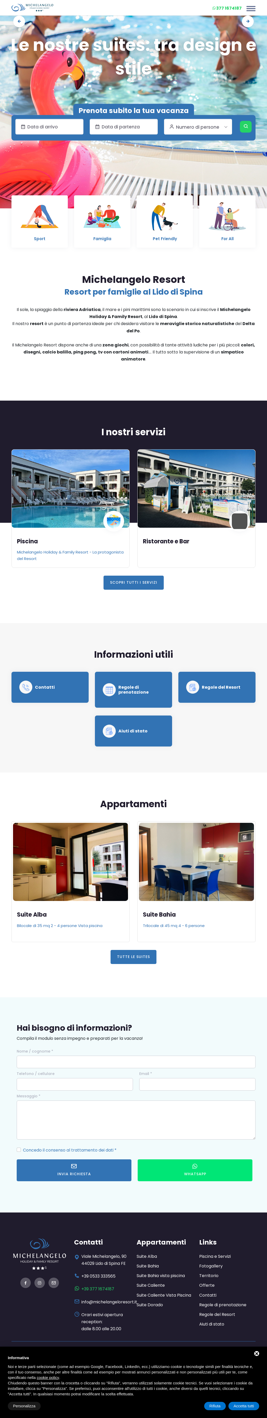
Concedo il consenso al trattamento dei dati (68, 1150)
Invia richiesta (74, 1170)
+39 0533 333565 (98, 1276)
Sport (39, 238)
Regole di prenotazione (133, 689)
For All (227, 238)
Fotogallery (211, 1266)
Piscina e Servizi (215, 1256)
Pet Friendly (165, 238)
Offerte (207, 1285)
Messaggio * (28, 1096)
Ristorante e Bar (166, 541)
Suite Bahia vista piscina (161, 1276)
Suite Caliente (151, 1285)
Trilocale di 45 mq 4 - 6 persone (174, 925)
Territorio (209, 1276)
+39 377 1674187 (97, 1289)
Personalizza (24, 1406)
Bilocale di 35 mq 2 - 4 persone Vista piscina (59, 925)
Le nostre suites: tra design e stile (133, 56)
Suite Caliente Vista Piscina (164, 1295)
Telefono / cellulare (35, 1073)
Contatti (45, 687)
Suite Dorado (150, 1305)
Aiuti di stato (133, 731)
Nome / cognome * (35, 1051)
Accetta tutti (244, 1406)
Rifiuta (215, 1406)
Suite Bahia (159, 915)
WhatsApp (195, 1170)
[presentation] (19, 21)
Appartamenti (161, 1242)
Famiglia (102, 238)
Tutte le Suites (133, 956)
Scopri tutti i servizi (133, 582)
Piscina (27, 541)
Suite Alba (32, 915)
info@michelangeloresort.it (109, 1302)
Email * (145, 1073)
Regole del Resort (221, 687)
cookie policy (48, 1377)
